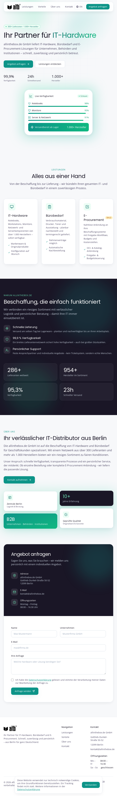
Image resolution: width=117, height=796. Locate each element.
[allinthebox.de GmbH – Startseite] (14, 6)
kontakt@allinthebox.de (32, 596)
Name (14, 630)
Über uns (55, 6)
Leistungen (27, 6)
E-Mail (14, 644)
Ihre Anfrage (17, 658)
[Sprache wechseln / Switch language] (79, 7)
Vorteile (42, 6)
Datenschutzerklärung (40, 682)
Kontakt (69, 6)
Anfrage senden (25, 693)
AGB (102, 781)
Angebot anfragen (98, 6)
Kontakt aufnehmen (19, 482)
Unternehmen (67, 630)
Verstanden (91, 784)
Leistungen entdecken (50, 64)
